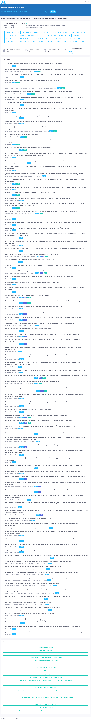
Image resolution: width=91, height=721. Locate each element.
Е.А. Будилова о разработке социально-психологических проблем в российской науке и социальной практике (41, 211)
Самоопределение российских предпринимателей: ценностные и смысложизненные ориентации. (45, 680)
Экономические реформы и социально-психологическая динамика (27, 312)
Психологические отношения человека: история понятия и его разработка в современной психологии (39, 276)
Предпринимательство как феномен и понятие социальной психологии (29, 217)
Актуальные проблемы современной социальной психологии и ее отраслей (45, 700)
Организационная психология (45, 707)
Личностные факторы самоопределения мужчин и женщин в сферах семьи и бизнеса (34, 64)
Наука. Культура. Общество (45, 674)
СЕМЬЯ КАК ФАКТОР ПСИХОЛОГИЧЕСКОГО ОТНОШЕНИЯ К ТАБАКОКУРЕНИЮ (29, 260)
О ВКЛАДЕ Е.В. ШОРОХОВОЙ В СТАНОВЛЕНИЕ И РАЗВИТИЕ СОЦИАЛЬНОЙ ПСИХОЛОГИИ (33, 306)
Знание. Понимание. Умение (45, 647)
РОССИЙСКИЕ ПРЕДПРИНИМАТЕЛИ (61, 32)
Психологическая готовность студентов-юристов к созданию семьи (28, 602)
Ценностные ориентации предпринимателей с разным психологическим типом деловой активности (38, 420)
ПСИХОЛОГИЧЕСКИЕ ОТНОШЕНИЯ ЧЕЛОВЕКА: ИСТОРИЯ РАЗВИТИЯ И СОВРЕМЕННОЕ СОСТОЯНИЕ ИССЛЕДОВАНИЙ (42, 334)
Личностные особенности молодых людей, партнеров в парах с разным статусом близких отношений (39, 69)
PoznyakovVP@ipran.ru (11, 26)
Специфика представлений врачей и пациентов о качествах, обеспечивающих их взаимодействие (38, 561)
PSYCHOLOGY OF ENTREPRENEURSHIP (42, 38)
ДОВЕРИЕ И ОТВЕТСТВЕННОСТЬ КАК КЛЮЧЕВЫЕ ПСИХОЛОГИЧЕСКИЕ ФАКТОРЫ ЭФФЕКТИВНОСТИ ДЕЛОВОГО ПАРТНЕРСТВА (45, 370)
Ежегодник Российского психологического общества (45, 684)
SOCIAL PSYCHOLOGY (45, 32)
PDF (43, 256)
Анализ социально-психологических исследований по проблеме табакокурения (32, 381)
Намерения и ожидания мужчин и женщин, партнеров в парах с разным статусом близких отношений (39, 91)
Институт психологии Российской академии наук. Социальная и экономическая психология (45, 654)
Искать (53, 11)
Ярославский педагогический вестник (45, 667)
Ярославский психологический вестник (45, 687)
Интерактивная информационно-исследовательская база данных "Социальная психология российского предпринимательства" (40, 388)
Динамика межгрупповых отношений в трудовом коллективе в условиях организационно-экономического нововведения (45, 632)
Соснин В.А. (71, 51)
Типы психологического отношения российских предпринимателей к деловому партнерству (36, 578)
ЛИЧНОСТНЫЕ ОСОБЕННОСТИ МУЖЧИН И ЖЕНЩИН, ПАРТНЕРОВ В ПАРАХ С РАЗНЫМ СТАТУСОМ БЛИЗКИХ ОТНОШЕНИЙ (44, 75)
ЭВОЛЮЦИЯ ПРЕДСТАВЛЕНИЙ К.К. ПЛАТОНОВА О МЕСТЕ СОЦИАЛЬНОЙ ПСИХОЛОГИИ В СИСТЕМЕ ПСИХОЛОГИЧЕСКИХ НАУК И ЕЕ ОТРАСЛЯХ (46, 141)
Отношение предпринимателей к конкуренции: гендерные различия (28, 518)
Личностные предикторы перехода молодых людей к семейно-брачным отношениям (33, 102)
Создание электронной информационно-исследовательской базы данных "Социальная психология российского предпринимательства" (42, 532)
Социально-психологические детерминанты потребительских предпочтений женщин (33, 566)
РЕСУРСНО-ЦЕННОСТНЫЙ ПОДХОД (45, 41)
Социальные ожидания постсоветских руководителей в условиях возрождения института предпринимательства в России (46, 375)
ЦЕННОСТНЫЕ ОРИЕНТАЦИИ (74, 38)
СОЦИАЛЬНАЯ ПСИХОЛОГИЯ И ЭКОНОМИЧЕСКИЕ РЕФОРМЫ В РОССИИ (28, 295)
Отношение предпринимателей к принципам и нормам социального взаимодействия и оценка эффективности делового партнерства (45, 483)
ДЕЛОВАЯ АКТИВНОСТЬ (11, 35)
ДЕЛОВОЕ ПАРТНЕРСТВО (25, 38)
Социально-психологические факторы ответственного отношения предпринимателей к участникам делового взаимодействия (41, 525)
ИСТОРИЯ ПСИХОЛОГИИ (11, 38)
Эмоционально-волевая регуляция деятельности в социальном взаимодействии (32, 583)
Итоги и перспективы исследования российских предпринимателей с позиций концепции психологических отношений (45, 477)
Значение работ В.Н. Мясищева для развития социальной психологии (28, 271)
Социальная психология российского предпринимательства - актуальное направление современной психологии (43, 317)
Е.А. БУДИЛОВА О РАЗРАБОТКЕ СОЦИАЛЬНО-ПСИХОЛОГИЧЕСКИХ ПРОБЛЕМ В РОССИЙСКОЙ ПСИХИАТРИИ (39, 228)
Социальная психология (13, 86)
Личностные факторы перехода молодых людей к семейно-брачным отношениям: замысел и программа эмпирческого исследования (45, 128)
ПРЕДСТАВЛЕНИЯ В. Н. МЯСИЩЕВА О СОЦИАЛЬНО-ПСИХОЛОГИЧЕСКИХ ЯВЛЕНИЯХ (32, 282)
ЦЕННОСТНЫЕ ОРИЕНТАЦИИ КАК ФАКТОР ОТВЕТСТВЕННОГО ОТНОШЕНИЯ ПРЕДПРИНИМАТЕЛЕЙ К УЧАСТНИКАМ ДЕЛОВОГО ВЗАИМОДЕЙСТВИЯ (45, 504)
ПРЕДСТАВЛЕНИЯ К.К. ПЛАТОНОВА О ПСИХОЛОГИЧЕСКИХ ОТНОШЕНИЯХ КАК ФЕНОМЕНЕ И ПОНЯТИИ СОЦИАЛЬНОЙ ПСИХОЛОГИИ (42, 167)
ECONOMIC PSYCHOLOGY (59, 38)
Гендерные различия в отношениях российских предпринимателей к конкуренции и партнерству (37, 596)
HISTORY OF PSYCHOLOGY (12, 41)
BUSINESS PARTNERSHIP (61, 41)
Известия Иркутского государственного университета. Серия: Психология (45, 694)
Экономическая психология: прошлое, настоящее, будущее (45, 677)
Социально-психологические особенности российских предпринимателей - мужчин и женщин (36, 445)
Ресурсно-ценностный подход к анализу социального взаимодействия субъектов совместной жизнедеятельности (43, 490)
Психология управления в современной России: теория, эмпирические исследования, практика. (45, 710)
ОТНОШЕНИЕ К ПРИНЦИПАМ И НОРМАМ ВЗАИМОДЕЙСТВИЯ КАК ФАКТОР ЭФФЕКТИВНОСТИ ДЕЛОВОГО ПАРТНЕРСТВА (43, 465)
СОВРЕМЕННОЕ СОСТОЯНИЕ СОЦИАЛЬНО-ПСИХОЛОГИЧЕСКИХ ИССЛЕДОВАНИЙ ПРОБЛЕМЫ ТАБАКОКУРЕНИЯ (40, 426)
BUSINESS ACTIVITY (77, 35)
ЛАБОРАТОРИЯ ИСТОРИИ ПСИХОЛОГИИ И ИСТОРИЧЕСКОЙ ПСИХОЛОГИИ (45, 26)
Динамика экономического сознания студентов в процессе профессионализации (32, 607)
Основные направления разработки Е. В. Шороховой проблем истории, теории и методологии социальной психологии (44, 249)
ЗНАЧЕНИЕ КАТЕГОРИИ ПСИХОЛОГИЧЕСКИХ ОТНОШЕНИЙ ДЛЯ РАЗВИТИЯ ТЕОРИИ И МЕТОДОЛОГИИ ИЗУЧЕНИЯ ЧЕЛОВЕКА (44, 265)
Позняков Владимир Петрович (15, 23)
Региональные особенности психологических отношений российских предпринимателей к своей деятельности (42, 626)
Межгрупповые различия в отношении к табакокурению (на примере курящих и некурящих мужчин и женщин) (41, 572)
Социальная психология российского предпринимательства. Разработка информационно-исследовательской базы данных (46, 555)
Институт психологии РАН (11, 718)
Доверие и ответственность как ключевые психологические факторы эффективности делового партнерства (41, 432)
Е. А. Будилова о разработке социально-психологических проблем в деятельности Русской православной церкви (43, 222)
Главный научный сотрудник (34, 27)
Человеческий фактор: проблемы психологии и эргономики (45, 657)
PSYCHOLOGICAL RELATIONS (78, 32)
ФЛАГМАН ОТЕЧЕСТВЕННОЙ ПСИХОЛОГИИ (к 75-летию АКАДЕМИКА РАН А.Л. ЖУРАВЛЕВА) (34, 80)
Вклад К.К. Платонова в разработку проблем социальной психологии (28, 147)
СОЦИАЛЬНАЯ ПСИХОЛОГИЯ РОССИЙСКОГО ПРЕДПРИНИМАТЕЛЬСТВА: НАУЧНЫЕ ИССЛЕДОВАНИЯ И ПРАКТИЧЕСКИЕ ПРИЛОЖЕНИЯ (43, 341)
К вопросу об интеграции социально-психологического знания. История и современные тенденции (38, 198)
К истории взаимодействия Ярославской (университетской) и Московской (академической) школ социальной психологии (45, 187)
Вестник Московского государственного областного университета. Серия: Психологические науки (45, 690)
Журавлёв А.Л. (72, 50)
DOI (40, 71)
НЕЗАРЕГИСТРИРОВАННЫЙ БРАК (76, 41)
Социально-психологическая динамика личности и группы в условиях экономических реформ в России (39, 323)
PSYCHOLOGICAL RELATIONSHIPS (27, 41)
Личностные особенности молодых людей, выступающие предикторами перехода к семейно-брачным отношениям (44, 97)
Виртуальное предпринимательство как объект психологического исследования (32, 254)
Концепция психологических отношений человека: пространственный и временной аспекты (36, 415)
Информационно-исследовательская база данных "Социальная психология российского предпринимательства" (42, 471)
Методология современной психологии (45, 664)
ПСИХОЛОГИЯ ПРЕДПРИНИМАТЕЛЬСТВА (28, 35)
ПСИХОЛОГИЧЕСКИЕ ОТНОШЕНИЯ (30, 32)
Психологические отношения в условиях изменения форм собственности (29, 613)
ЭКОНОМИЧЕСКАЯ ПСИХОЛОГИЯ (49, 35)
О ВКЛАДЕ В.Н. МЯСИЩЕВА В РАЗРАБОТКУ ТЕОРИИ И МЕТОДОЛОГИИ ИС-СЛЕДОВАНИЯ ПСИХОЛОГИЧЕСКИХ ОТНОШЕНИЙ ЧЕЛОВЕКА (44, 289)
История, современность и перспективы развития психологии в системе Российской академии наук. (45, 697)
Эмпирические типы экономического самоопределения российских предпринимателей (34, 161)
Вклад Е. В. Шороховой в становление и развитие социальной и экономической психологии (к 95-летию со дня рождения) (46, 301)
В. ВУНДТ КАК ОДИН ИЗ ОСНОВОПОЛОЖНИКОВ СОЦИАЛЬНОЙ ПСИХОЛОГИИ (30, 192)
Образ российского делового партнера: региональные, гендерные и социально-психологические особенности (42, 539)
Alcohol (46, 670)
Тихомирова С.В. (73, 53)
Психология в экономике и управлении (45, 704)
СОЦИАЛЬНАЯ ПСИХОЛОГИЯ (12, 32)
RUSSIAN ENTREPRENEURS (64, 35)
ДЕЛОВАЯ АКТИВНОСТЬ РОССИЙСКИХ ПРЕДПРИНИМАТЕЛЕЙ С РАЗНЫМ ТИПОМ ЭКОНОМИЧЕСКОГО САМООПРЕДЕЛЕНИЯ (44, 174)
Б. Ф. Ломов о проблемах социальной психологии (21, 134)
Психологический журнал (45, 650)
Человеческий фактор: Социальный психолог (45, 660)
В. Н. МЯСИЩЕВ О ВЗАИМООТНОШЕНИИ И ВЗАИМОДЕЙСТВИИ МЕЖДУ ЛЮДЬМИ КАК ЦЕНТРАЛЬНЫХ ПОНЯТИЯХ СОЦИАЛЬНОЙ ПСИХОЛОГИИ (46, 242)
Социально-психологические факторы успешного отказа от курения (28, 328)
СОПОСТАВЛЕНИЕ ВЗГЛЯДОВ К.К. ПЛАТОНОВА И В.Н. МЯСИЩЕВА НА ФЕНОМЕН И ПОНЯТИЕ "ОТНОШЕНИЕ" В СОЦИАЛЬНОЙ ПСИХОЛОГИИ (45, 180)
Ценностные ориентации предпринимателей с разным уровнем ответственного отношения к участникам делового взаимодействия (43, 348)
